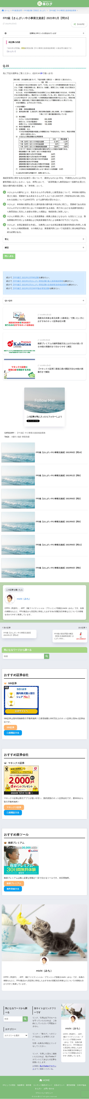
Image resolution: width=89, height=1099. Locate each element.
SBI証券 (10, 728)
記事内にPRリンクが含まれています (43, 33)
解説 (7, 248)
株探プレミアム (14, 884)
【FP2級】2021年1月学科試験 (25, 278)
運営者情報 (71, 1085)
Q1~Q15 (8, 301)
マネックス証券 (14, 807)
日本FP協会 (81, 1085)
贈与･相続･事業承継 (21, 437)
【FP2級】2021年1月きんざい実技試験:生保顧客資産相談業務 (39, 285)
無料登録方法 (13, 889)
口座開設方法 (13, 733)
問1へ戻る (9, 256)
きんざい (38, 1089)
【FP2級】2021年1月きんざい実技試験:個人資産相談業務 (37, 281)
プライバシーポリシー (44, 1093)
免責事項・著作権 (24, 1085)
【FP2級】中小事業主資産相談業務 (30, 433)
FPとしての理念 (9, 1085)
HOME (44, 1080)
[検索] (46, 656)
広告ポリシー (59, 1085)
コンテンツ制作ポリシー (42, 1085)
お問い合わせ (49, 1089)
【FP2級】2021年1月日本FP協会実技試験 (30, 288)
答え (7, 239)
